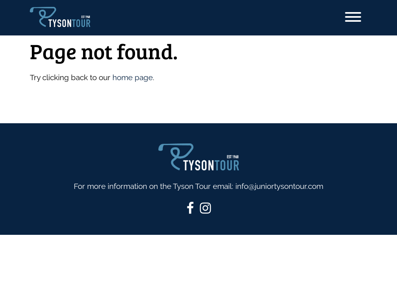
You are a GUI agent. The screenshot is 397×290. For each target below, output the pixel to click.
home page (132, 77)
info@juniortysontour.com (279, 186)
